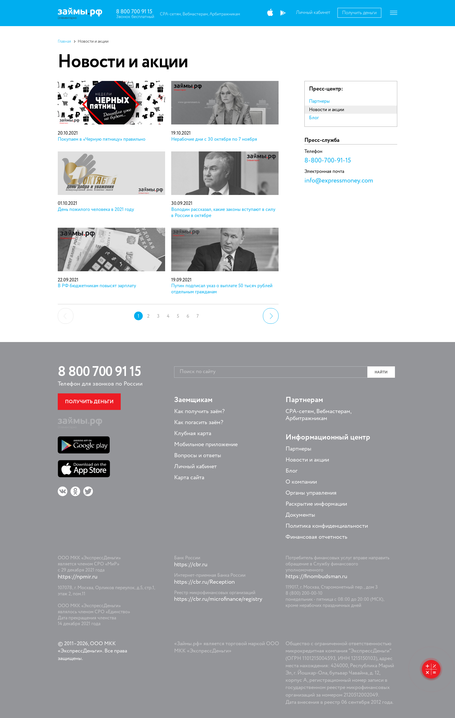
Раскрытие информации (316, 504)
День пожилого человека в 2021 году (96, 209)
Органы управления (311, 493)
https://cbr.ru (190, 565)
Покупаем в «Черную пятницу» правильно (101, 139)
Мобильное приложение (206, 445)
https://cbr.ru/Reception (204, 582)
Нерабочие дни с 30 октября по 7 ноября (214, 139)
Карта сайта (189, 478)
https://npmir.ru (78, 577)
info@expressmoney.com (338, 181)
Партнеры (319, 101)
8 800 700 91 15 (134, 12)
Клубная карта (192, 434)
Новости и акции (326, 110)
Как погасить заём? (198, 423)
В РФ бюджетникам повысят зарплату (97, 286)
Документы (300, 515)
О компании (301, 482)
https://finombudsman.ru (316, 577)
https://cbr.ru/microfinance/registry (218, 599)
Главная (64, 41)
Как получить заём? (199, 412)
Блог (314, 118)
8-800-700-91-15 (327, 161)
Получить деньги (359, 13)
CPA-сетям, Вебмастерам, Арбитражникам (200, 14)
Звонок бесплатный (135, 17)
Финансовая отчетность (316, 537)
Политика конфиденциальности (327, 526)
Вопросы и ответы (197, 456)
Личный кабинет (313, 12)
